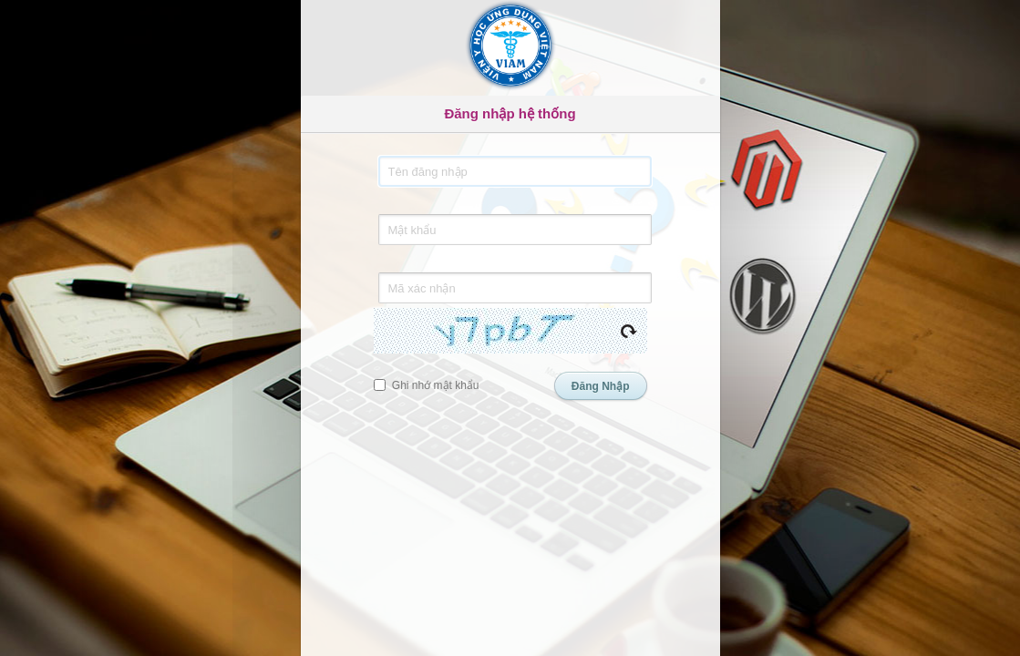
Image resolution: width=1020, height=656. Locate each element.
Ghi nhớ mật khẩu (426, 385)
